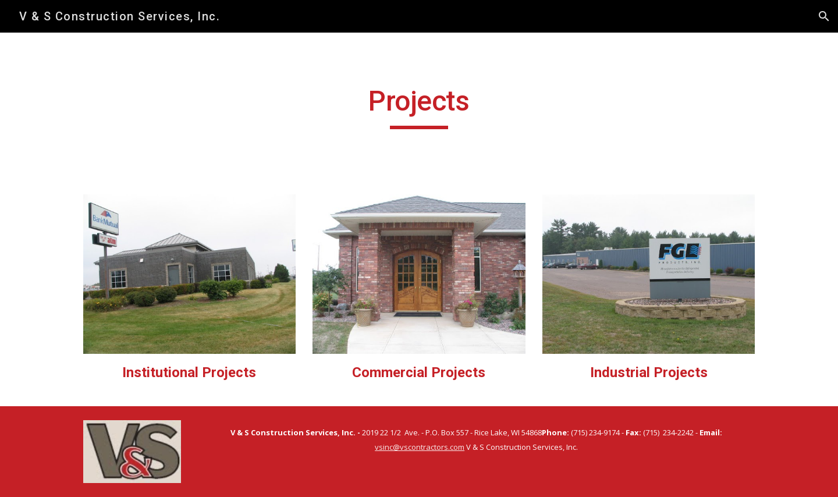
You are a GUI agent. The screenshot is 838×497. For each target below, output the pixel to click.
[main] (419, 106)
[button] (824, 16)
